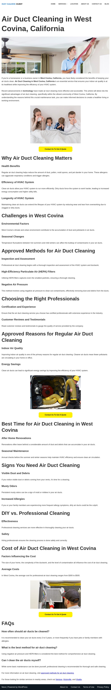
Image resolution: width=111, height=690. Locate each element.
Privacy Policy (103, 687)
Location (74, 4)
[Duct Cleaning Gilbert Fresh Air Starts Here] (13, 4)
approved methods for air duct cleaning (57, 673)
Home (53, 4)
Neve (4, 687)
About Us (85, 4)
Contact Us (97, 4)
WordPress (22, 687)
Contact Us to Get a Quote (55, 149)
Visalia (79, 679)
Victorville (67, 679)
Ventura (59, 679)
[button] (55, 149)
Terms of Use (88, 687)
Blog (107, 4)
